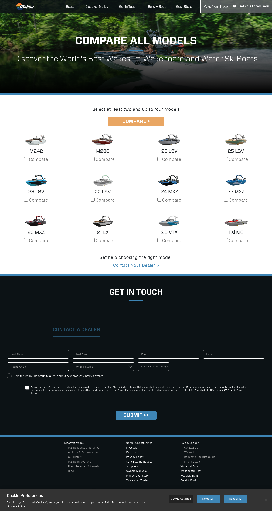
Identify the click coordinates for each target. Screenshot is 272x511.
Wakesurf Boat (189, 466)
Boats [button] (70, 6)
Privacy (240, 390)
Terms (34, 393)
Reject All (208, 502)
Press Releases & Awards (83, 466)
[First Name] (38, 354)
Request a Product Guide (199, 456)
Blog (71, 470)
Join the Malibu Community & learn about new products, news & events (58, 375)
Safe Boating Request (139, 461)
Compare (38, 159)
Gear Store (184, 6)
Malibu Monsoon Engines (83, 447)
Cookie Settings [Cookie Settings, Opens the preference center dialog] (181, 502)
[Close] (266, 503)
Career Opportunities (139, 442)
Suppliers (132, 466)
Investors (131, 447)
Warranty (190, 452)
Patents (131, 452)
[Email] (233, 354)
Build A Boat (156, 6)
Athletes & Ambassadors (83, 452)
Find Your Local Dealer (253, 6)
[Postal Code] (38, 366)
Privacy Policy (135, 456)
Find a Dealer (192, 461)
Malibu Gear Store (137, 475)
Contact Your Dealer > (136, 265)
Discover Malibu (74, 442)
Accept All (235, 502)
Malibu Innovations (79, 461)
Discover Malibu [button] (96, 6)
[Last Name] (103, 354)
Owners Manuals (136, 470)
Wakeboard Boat (190, 470)
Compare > (136, 121)
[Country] (103, 366)
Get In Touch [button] (128, 6)
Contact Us (191, 447)
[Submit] (136, 415)
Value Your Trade (216, 6)
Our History (75, 456)
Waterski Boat (189, 475)
